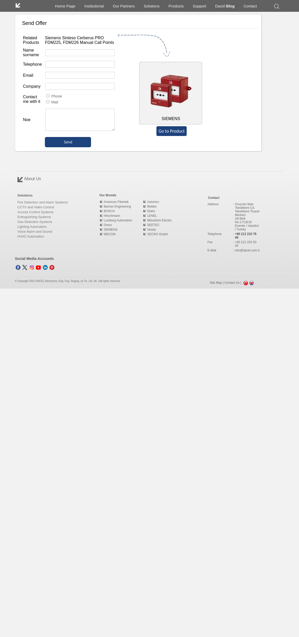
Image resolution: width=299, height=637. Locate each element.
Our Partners (124, 6)
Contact (250, 6)
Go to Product (171, 131)
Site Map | (217, 283)
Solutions (152, 6)
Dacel (225, 6)
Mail (52, 102)
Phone (54, 96)
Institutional (94, 6)
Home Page (65, 6)
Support (199, 6)
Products (176, 6)
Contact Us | (233, 283)
